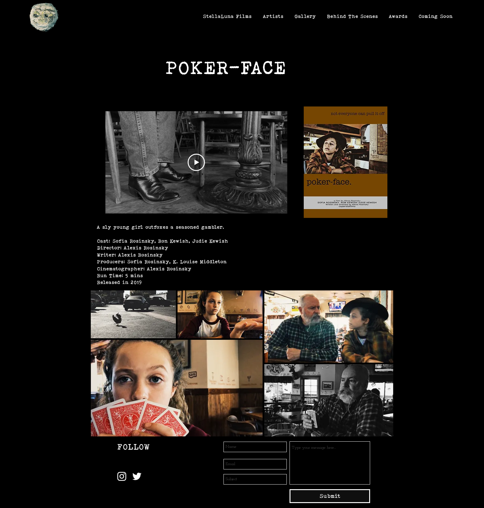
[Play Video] (196, 162)
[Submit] (330, 496)
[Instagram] (122, 476)
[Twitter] (137, 476)
